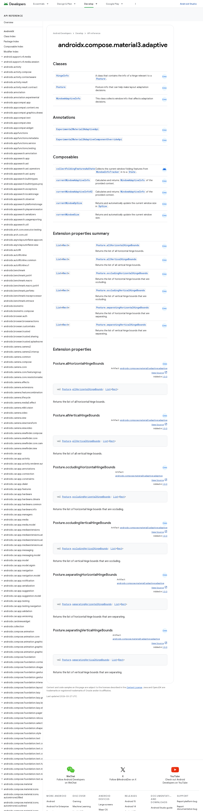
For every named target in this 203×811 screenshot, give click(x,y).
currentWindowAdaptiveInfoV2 (74, 191)
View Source (157, 372)
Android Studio (188, 3)
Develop (79, 33)
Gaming (77, 801)
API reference (13, 15)
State (132, 171)
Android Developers (62, 33)
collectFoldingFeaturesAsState (75, 168)
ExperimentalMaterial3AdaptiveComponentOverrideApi (89, 139)
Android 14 (130, 806)
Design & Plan (64, 3)
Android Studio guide (161, 807)
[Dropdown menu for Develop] (98, 4)
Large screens (106, 804)
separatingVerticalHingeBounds (126, 324)
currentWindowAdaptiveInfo (73, 180)
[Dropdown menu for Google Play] (123, 4)
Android (50, 801)
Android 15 (130, 801)
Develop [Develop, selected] (89, 3)
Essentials (39, 3)
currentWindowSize (67, 214)
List (58, 245)
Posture (100, 78)
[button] (20, 56)
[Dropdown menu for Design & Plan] (76, 4)
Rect (65, 245)
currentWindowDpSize (69, 203)
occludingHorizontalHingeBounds (127, 273)
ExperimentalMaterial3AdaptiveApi (77, 129)
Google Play (112, 3)
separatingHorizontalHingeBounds (128, 307)
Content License (134, 687)
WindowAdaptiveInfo (68, 98)
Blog (137, 3)
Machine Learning (82, 806)
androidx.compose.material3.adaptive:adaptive (143, 368)
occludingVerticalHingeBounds (126, 290)
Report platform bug (187, 801)
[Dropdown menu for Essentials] (49, 4)
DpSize (103, 206)
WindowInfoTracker (107, 171)
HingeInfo (62, 75)
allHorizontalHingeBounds (123, 245)
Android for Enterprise (57, 806)
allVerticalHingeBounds (121, 259)
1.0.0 (165, 376)
